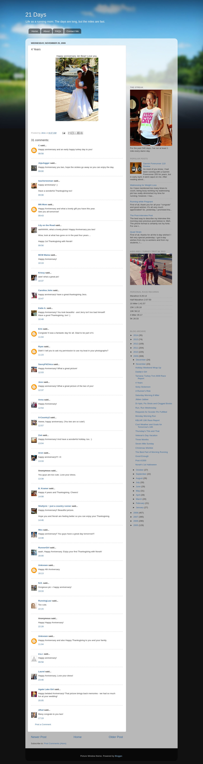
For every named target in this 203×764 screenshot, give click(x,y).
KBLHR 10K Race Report (147, 420)
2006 (136, 521)
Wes (40, 530)
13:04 (41, 443)
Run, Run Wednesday (145, 408)
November (141, 364)
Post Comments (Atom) (55, 743)
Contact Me (73, 31)
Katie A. (42, 308)
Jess (41, 382)
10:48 (41, 319)
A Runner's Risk (143, 391)
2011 (136, 348)
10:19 (41, 263)
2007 (136, 517)
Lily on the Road (46, 225)
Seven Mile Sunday (144, 443)
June (138, 486)
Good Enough (142, 456)
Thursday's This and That (147, 431)
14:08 (41, 496)
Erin (40, 329)
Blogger (118, 756)
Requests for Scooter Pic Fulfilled (151, 412)
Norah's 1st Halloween (146, 464)
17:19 (41, 718)
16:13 (41, 573)
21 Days (35, 14)
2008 (136, 513)
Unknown (43, 565)
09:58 (41, 662)
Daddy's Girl (141, 372)
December (141, 360)
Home (35, 31)
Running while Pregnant (141, 201)
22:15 (41, 609)
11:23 (41, 355)
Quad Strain (135, 232)
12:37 (41, 390)
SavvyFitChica (45, 364)
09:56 (41, 245)
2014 (136, 335)
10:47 (41, 298)
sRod (41, 710)
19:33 (41, 591)
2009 (136, 356)
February (140, 503)
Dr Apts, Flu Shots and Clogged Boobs (153, 403)
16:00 (41, 556)
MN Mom (42, 204)
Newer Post (38, 737)
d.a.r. (40, 654)
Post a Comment (43, 724)
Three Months (142, 439)
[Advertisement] (150, 60)
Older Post (116, 737)
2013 (136, 339)
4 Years (139, 383)
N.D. (40, 583)
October (140, 470)
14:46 (41, 520)
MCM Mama (44, 255)
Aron (40, 453)
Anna (41, 400)
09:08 (41, 195)
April (138, 495)
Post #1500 (140, 460)
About (46, 31)
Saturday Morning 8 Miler (147, 395)
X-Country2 (44, 417)
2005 (136, 525)
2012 (136, 343)
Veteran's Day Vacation (146, 435)
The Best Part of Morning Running (151, 452)
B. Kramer (43, 488)
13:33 (41, 461)
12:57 (41, 425)
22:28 (41, 626)
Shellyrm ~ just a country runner (54, 506)
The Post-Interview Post (141, 215)
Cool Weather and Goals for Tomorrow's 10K (148, 425)
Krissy (41, 273)
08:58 (41, 153)
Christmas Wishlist (144, 448)
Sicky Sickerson (143, 387)
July (138, 482)
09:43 (41, 215)
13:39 (41, 479)
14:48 (41, 538)
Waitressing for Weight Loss (143, 185)
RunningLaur (45, 601)
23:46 (41, 680)
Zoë (40, 435)
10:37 (41, 281)
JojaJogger (44, 163)
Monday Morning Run (145, 416)
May (138, 491)
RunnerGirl (43, 547)
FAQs (58, 31)
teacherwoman (45, 181)
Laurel (41, 671)
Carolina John (45, 290)
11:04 (41, 337)
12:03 (41, 372)
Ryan (40, 346)
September (141, 474)
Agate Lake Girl (46, 689)
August (139, 478)
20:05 (41, 700)
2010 (136, 352)
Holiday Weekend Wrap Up (148, 367)
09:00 (41, 171)
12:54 (41, 408)
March (139, 499)
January (140, 507)
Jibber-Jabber (142, 399)
